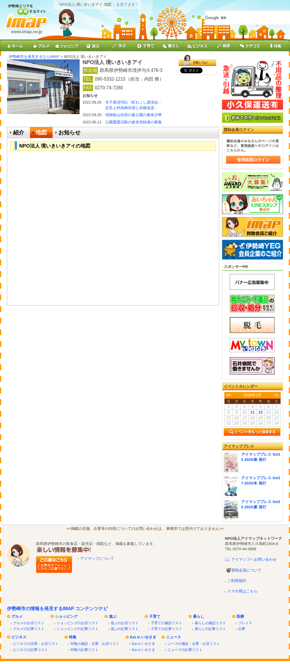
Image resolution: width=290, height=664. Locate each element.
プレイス (245, 623)
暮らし (198, 616)
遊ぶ (113, 616)
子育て (154, 616)
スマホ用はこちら (242, 591)
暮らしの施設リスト (210, 623)
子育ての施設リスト (166, 623)
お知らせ (69, 132)
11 (252, 412)
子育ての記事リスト (166, 629)
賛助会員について (246, 570)
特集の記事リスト (85, 649)
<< (228, 395)
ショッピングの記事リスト (78, 629)
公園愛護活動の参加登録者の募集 (133, 122)
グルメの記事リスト (28, 629)
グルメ (17, 616)
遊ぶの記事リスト (125, 629)
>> (276, 395)
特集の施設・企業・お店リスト (95, 643)
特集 (72, 637)
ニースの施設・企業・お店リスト (194, 643)
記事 (241, 629)
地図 (41, 132)
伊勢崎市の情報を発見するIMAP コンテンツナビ (57, 608)
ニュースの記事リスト (185, 649)
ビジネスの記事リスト (30, 649)
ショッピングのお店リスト (78, 623)
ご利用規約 (236, 580)
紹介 (18, 132)
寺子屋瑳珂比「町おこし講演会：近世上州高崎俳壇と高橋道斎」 (133, 105)
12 (260, 412)
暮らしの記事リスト (210, 629)
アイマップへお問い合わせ (254, 559)
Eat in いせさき (143, 637)
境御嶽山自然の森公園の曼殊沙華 (133, 115)
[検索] (241, 17)
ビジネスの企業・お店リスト (35, 643)
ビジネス (18, 637)
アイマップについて (97, 558)
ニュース (173, 637)
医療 (240, 616)
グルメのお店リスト (28, 623)
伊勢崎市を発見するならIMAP (34, 56)
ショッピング (66, 616)
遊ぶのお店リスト (125, 623)
